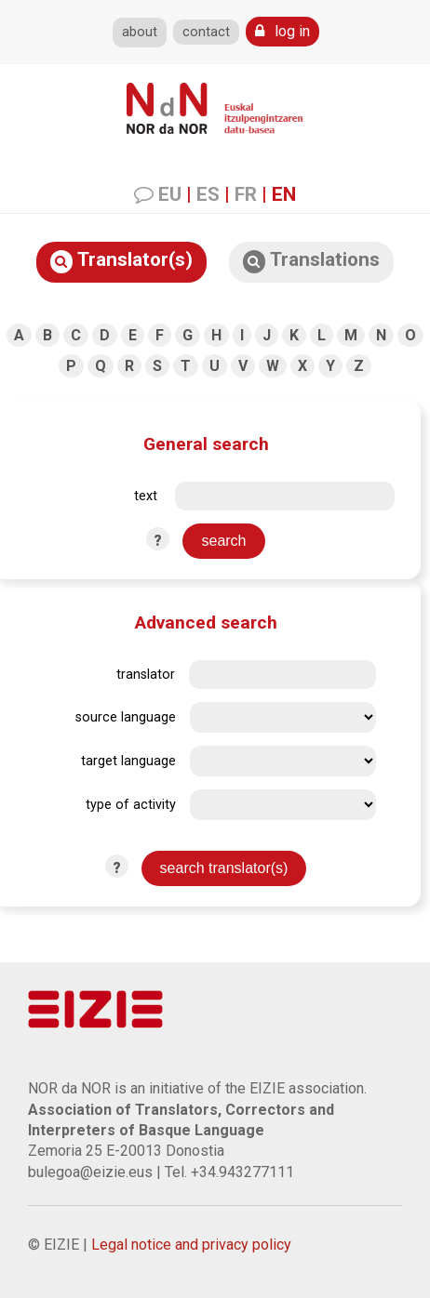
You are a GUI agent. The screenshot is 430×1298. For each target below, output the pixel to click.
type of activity (131, 805)
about (139, 32)
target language (128, 761)
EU (169, 194)
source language (125, 717)
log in (282, 31)
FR (246, 194)
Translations (311, 260)
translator (145, 674)
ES (208, 194)
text (145, 496)
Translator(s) (121, 260)
